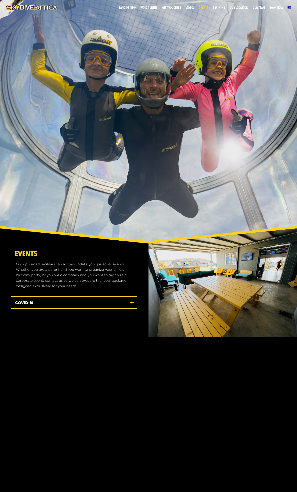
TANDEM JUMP (127, 8)
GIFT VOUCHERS (171, 8)
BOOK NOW (276, 8)
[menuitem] (289, 10)
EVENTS (203, 8)
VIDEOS (190, 8)
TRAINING (219, 8)
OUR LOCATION (239, 8)
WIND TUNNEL (149, 8)
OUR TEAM (259, 8)
